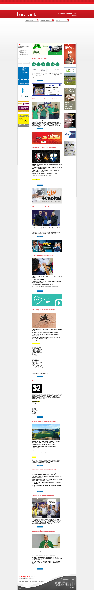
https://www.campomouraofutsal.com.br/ (40, 181)
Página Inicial (21, 581)
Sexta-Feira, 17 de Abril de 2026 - (64, 582)
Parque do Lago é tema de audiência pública (44, 421)
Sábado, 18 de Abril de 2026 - (65, 581)
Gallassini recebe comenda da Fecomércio (43, 207)
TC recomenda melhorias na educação (42, 255)
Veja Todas (72, 587)
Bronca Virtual (28, 581)
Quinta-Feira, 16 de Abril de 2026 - (64, 583)
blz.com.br (20, 588)
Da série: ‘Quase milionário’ (39, 58)
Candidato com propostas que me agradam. (23, 58)
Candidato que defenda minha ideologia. (23, 54)
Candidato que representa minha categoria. (23, 53)
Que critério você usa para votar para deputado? (23, 47)
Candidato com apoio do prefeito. (22, 56)
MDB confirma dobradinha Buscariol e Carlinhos (45, 99)
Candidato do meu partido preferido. (23, 51)
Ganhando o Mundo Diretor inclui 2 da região (44, 470)
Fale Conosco (41, 581)
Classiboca (34, 581)
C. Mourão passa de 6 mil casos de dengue (43, 310)
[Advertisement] (47, 33)
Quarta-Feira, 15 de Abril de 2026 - (64, 584)
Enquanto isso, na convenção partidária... (43, 495)
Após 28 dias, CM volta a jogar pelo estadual (44, 147)
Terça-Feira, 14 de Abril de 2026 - (64, 585)
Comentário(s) (39, 80)
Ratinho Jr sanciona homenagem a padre (43, 531)
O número (34, 381)
